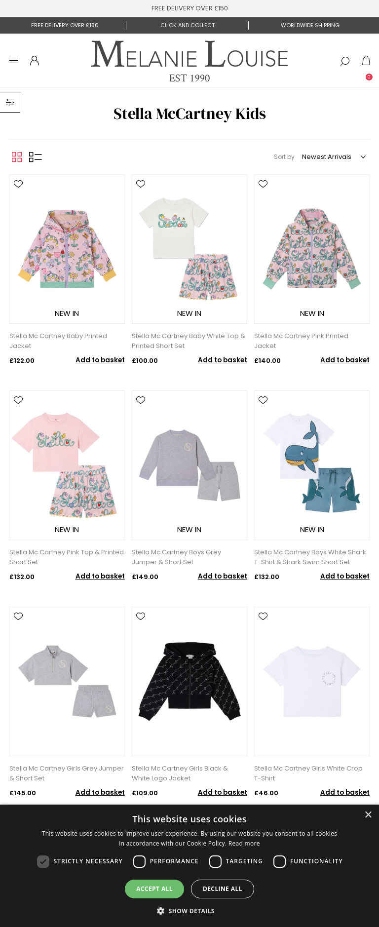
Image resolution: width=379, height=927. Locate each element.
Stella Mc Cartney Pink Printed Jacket (301, 340)
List (35, 157)
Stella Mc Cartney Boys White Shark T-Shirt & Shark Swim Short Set (310, 557)
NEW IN (67, 313)
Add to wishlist (18, 184)
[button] (189, 910)
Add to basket (100, 360)
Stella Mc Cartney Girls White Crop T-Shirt (308, 773)
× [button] (368, 815)
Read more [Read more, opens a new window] (244, 843)
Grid (16, 157)
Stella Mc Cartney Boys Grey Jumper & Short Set (176, 557)
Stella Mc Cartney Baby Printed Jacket (58, 340)
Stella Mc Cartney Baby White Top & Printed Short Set (188, 340)
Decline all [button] (222, 889)
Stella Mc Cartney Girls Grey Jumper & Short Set (66, 773)
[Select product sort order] (333, 157)
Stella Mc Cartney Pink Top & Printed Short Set (66, 557)
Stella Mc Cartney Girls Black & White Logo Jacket (180, 773)
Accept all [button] (154, 889)
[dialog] (189, 866)
